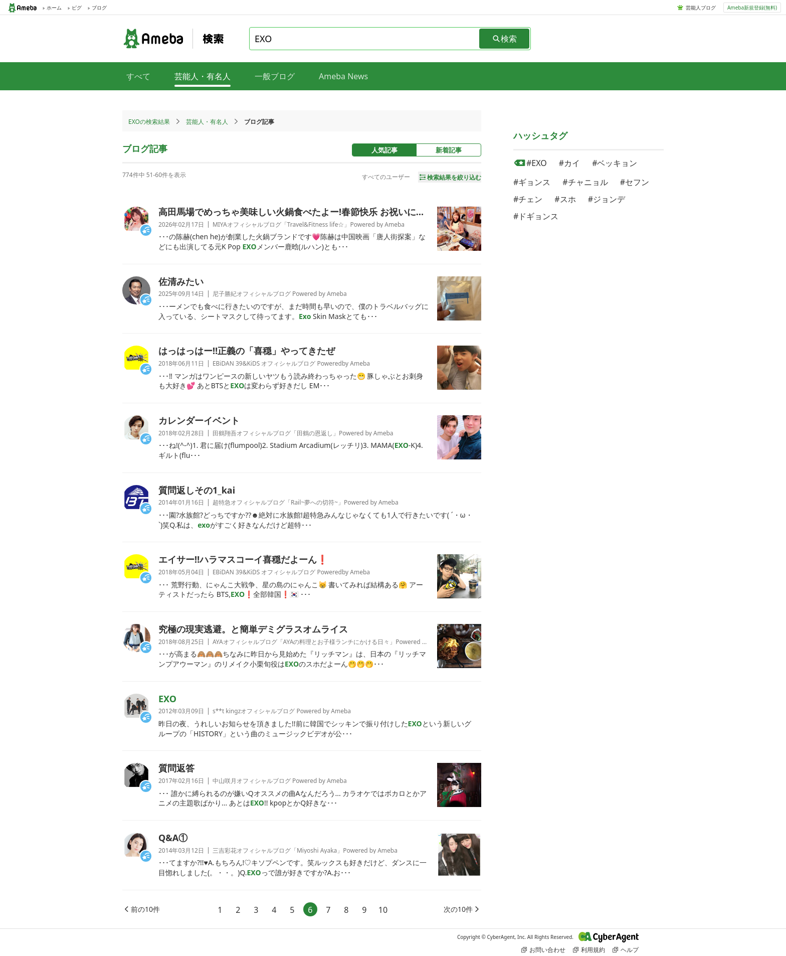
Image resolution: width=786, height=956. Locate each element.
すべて (138, 76)
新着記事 (449, 149)
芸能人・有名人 (207, 121)
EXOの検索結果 (149, 121)
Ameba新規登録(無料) (752, 7)
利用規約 (589, 949)
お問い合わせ (543, 949)
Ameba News (343, 76)
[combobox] (365, 39)
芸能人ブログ (701, 7)
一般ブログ (275, 76)
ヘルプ (626, 949)
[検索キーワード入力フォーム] (365, 39)
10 (382, 909)
